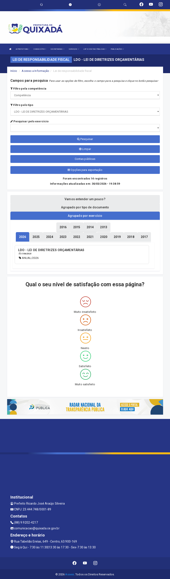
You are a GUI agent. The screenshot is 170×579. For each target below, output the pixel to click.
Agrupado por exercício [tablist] (85, 215)
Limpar (85, 149)
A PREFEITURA (22, 49)
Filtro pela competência (28, 88)
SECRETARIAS (57, 49)
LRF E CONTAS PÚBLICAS (94, 49)
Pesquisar (85, 139)
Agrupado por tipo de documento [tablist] (85, 207)
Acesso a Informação (35, 70)
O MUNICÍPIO (40, 49)
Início (13, 70)
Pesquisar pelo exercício (29, 121)
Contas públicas (85, 158)
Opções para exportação (85, 169)
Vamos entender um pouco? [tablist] (85, 199)
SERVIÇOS (74, 49)
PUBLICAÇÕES (117, 49)
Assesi (69, 573)
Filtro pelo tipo (21, 105)
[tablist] (22, 236)
